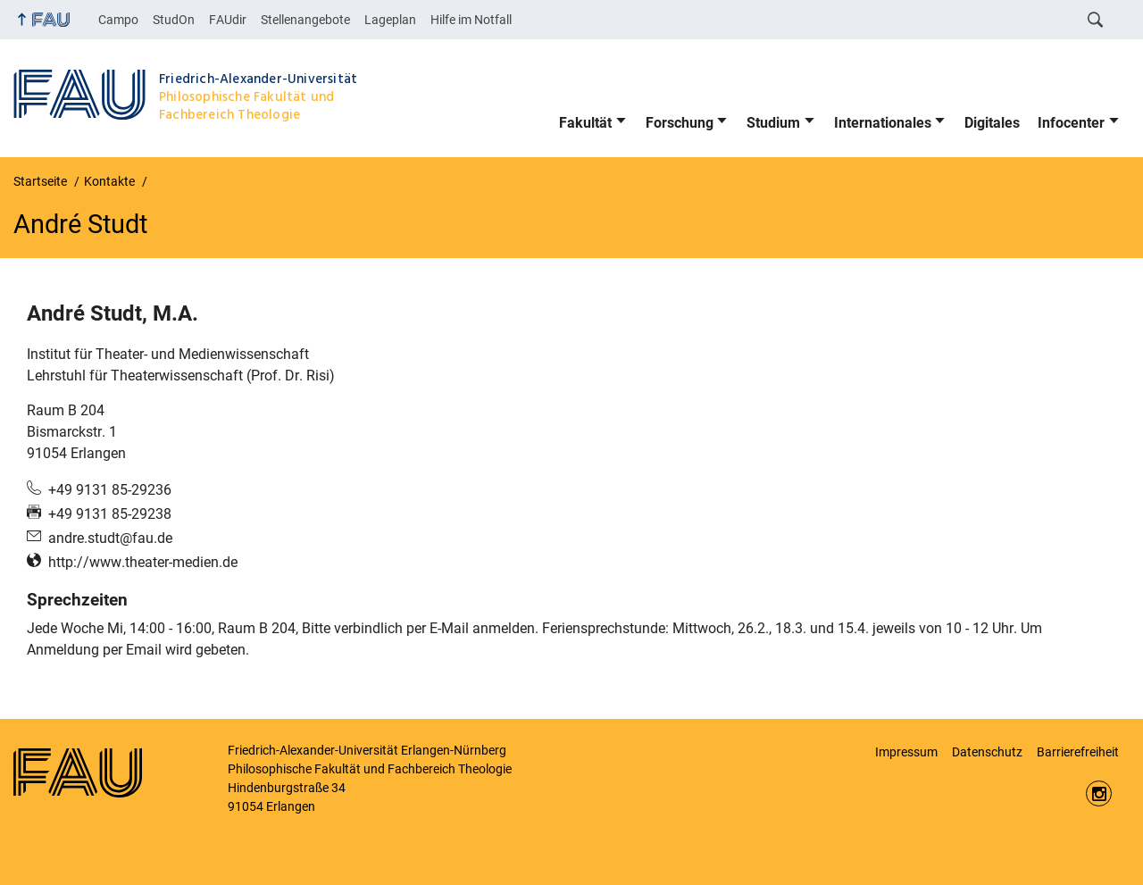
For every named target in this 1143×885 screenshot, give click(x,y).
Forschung (679, 122)
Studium (773, 122)
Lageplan (390, 20)
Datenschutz (987, 752)
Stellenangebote (305, 20)
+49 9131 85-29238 (109, 513)
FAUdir (227, 20)
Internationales (882, 122)
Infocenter (1071, 122)
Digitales (992, 122)
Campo (118, 20)
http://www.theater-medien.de (143, 562)
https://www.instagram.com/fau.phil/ (1099, 793)
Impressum (906, 752)
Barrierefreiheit (1078, 752)
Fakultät (585, 122)
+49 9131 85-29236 (109, 489)
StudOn (174, 20)
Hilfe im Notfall (471, 20)
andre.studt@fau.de (110, 538)
